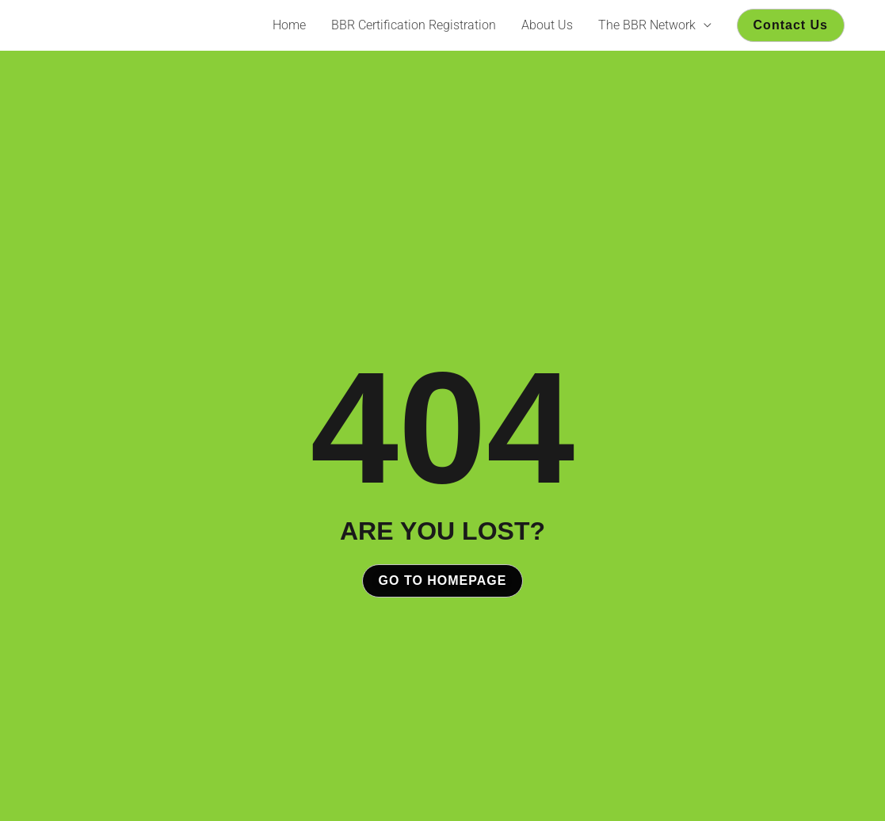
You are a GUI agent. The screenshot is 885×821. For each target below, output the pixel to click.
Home (289, 24)
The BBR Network (647, 24)
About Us (547, 24)
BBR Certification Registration (413, 24)
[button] (791, 25)
